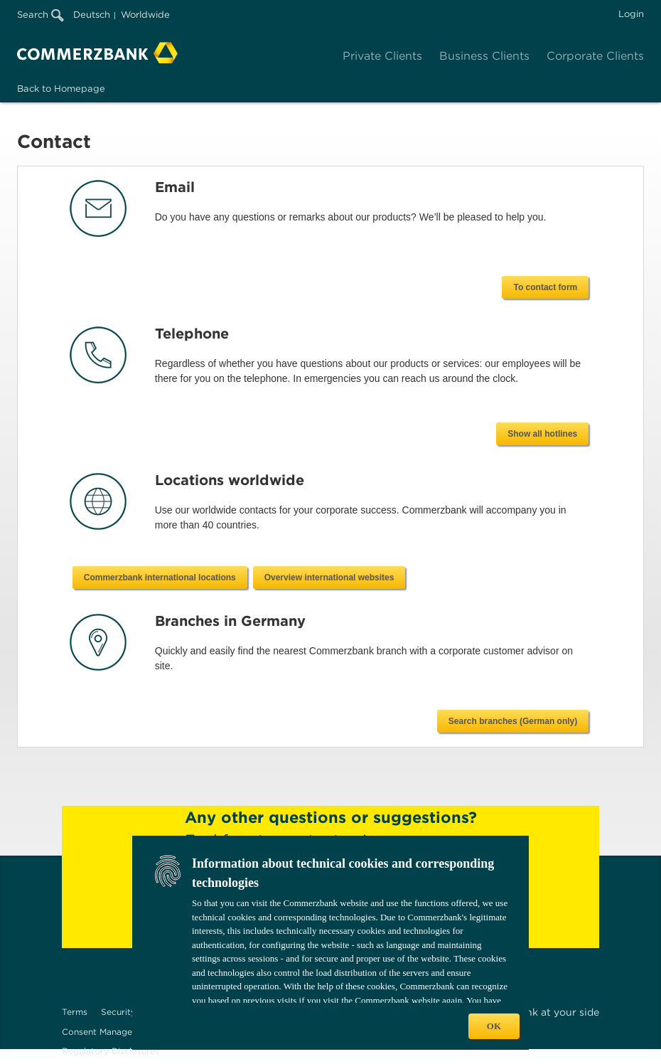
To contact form (545, 287)
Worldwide (145, 14)
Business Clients (484, 56)
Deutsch (91, 14)
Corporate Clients (595, 56)
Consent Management (108, 1031)
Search (40, 14)
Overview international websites (516, 577)
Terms (74, 1011)
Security (118, 1011)
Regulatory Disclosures (110, 1051)
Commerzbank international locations (346, 577)
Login (631, 14)
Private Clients (382, 56)
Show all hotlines (542, 434)
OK (494, 1026)
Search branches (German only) (512, 721)
